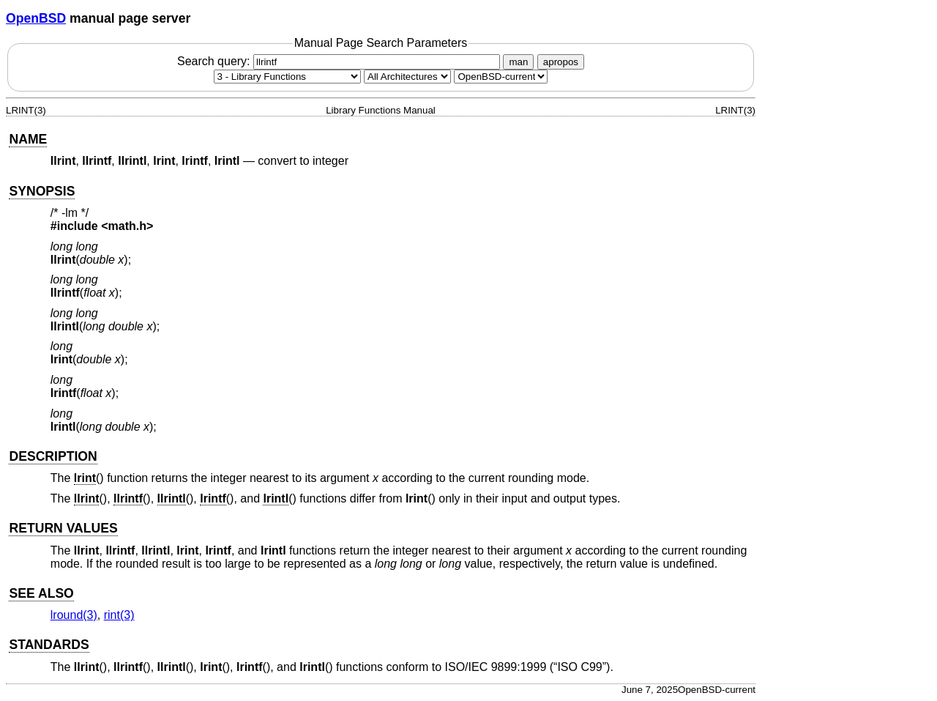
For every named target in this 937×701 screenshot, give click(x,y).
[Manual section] (287, 77)
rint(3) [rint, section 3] (119, 615)
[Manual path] (501, 77)
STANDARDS (49, 644)
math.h (127, 226)
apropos (560, 61)
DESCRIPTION (53, 456)
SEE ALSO (41, 593)
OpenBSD (36, 18)
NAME (28, 139)
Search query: (340, 61)
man (518, 61)
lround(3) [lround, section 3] (74, 615)
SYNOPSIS (42, 191)
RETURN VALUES (63, 528)
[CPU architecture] (407, 77)
